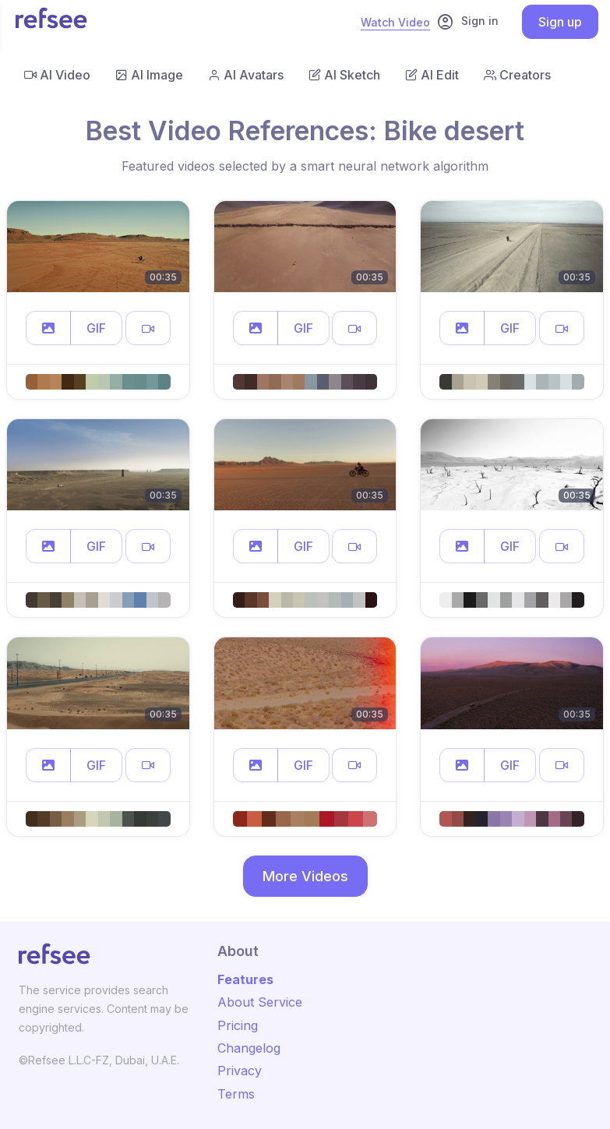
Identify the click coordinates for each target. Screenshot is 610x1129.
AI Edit (432, 75)
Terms (236, 1094)
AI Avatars (246, 75)
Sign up (560, 22)
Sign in (467, 21)
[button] (48, 328)
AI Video (57, 75)
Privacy (239, 1070)
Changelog (248, 1048)
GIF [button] (96, 328)
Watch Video (395, 22)
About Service (259, 1002)
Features (245, 979)
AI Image (149, 75)
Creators (517, 75)
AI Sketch (344, 75)
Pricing (237, 1025)
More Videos (305, 876)
